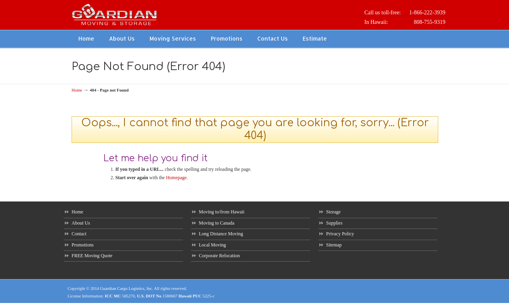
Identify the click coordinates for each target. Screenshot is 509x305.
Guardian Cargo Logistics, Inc (126, 288)
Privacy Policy (340, 234)
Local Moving (212, 245)
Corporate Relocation (219, 255)
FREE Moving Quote (92, 255)
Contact (79, 234)
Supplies (334, 223)
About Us (81, 223)
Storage (333, 212)
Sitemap (334, 245)
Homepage (176, 177)
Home (77, 90)
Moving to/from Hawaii (222, 212)
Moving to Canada (216, 223)
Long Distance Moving (221, 234)
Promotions (82, 245)
